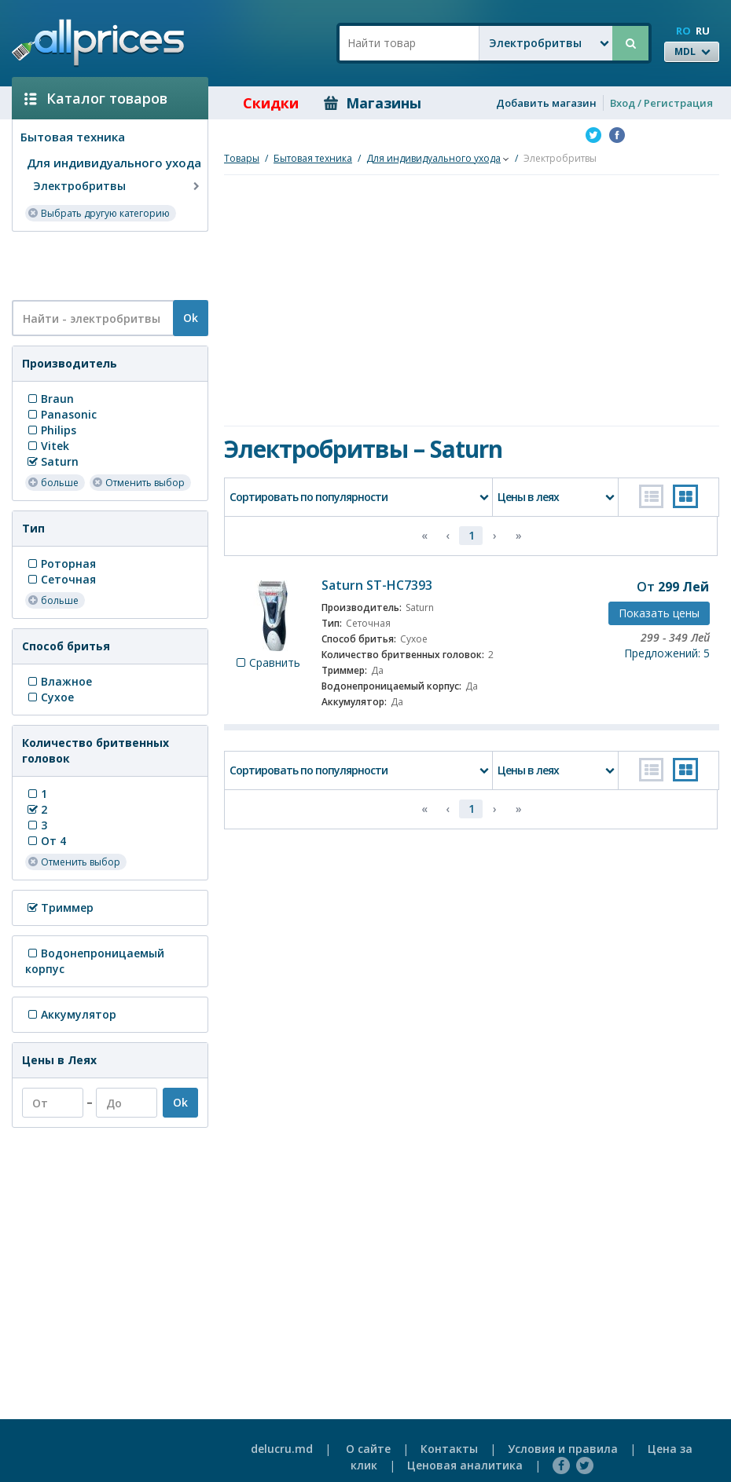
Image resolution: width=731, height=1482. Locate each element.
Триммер (59, 907)
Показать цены (659, 613)
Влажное (58, 681)
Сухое (49, 697)
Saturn (52, 461)
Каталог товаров (95, 98)
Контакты (449, 1448)
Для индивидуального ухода (114, 162)
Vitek (47, 445)
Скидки (260, 102)
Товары (241, 158)
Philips (50, 430)
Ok (190, 317)
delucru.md (282, 1448)
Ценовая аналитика (465, 1465)
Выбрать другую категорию (99, 212)
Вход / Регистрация (661, 103)
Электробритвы (118, 186)
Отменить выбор (138, 481)
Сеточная (60, 579)
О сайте (368, 1448)
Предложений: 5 (667, 653)
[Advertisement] (104, 264)
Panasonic (61, 414)
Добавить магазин (546, 103)
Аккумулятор (70, 1014)
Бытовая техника (72, 137)
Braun (49, 398)
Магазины (372, 102)
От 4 (45, 840)
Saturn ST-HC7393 (376, 585)
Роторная (60, 563)
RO (683, 31)
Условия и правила (563, 1448)
